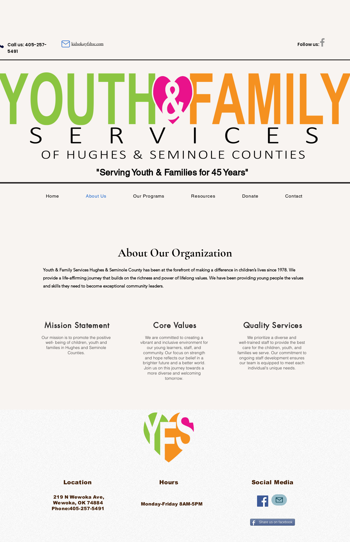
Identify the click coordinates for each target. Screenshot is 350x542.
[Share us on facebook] (272, 522)
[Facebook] (262, 501)
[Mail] (65, 44)
